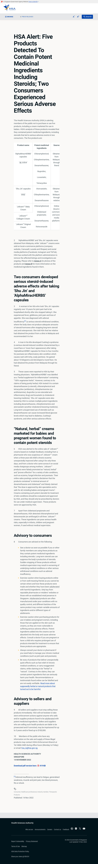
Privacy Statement (32, 841)
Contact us (57, 829)
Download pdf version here (30, 766)
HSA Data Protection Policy (20, 851)
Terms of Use (15, 846)
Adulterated (35, 598)
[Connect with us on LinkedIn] (72, 828)
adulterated (54, 587)
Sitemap (24, 846)
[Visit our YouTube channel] (84, 828)
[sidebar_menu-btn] (10, 17)
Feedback (66, 829)
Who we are (29, 829)
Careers (49, 829)
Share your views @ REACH (20, 856)
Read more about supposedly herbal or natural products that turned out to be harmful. (37, 686)
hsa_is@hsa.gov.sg (29, 748)
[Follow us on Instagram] (76, 828)
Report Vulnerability (17, 841)
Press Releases (27, 16)
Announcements (40, 829)
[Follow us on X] (80, 828)
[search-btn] (87, 17)
